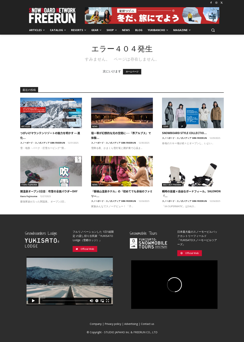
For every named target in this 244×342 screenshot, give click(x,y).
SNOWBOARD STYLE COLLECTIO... (184, 133)
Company (96, 324)
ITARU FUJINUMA (29, 184)
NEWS (95, 126)
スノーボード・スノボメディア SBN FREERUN (42, 142)
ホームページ (132, 71)
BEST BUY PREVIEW (172, 184)
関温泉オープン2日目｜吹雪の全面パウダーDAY (48, 191)
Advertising (131, 324)
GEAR (165, 126)
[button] (213, 30)
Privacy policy (113, 324)
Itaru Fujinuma (28, 196)
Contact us (147, 324)
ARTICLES (25, 126)
